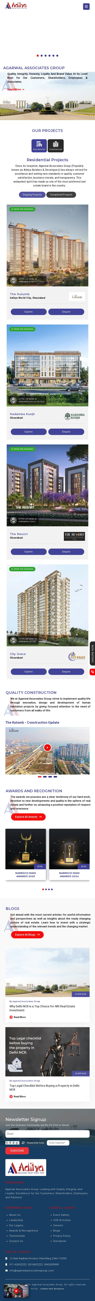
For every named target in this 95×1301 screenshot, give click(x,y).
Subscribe (17, 1150)
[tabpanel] (47, 441)
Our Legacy (16, 1225)
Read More (16, 89)
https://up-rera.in (28, 293)
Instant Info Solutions (52, 1289)
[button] (38, 56)
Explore (29, 326)
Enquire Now (92, 653)
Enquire (66, 326)
